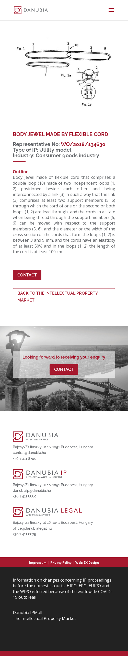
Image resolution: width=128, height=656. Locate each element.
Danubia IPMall (27, 612)
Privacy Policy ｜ (62, 562)
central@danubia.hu (29, 453)
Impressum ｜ (39, 562)
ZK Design (91, 562)
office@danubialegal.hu (32, 528)
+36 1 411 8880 (25, 496)
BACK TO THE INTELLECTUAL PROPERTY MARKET (57, 297)
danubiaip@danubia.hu (32, 490)
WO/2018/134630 (83, 144)
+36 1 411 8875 (24, 534)
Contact (27, 275)
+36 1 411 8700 (25, 459)
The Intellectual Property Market (44, 618)
